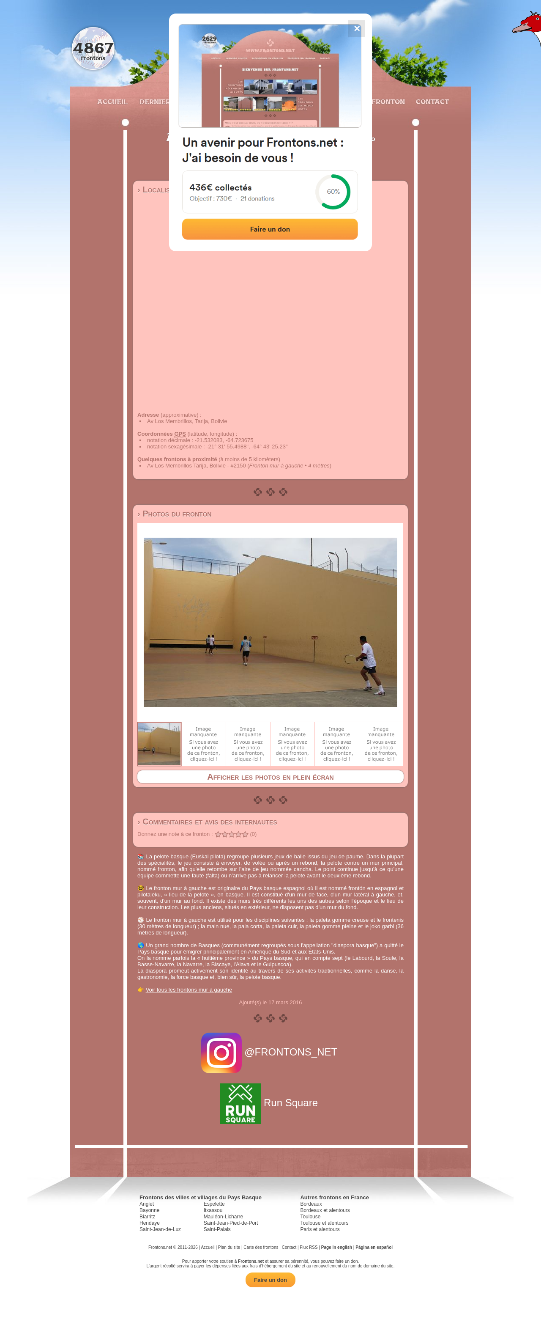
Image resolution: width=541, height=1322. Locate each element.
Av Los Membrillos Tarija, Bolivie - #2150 (196, 465)
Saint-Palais (217, 1229)
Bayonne (149, 1210)
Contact (431, 101)
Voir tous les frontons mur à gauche (189, 990)
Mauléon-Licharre (223, 1217)
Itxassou (213, 1210)
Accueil (112, 101)
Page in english (336, 1247)
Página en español (374, 1247)
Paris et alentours (319, 1229)
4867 (93, 47)
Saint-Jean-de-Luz (160, 1229)
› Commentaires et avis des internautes (207, 821)
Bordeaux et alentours (325, 1210)
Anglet (146, 1204)
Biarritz (147, 1217)
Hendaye (149, 1223)
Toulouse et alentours (324, 1223)
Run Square (270, 1102)
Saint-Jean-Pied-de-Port (231, 1223)
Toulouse (310, 1217)
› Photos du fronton (174, 513)
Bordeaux (311, 1204)
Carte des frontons (260, 1247)
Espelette (214, 1204)
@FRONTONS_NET (270, 1052)
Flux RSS (308, 1247)
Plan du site (229, 1247)
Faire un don (270, 1280)
